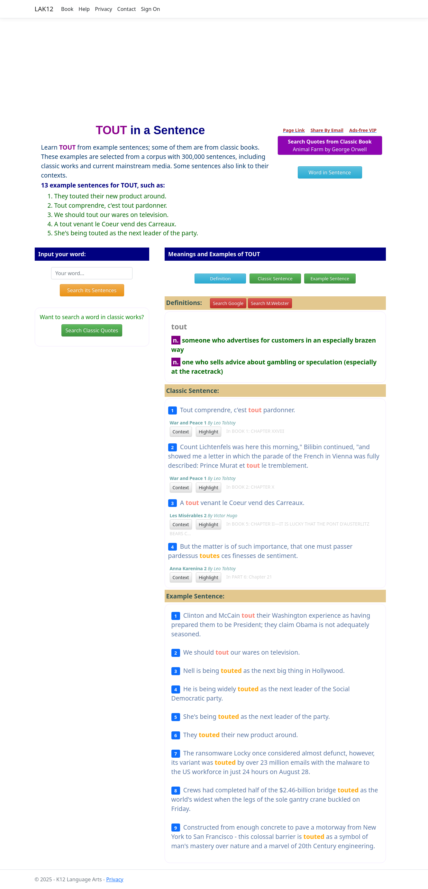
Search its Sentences (91, 290)
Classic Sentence (275, 278)
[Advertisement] (214, 68)
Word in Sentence (330, 172)
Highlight (208, 432)
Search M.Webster (270, 303)
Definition (220, 278)
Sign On (150, 9)
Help (84, 9)
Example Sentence (330, 278)
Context (181, 432)
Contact (126, 9)
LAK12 (44, 8)
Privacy (103, 9)
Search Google (228, 303)
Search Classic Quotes (92, 330)
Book (67, 9)
